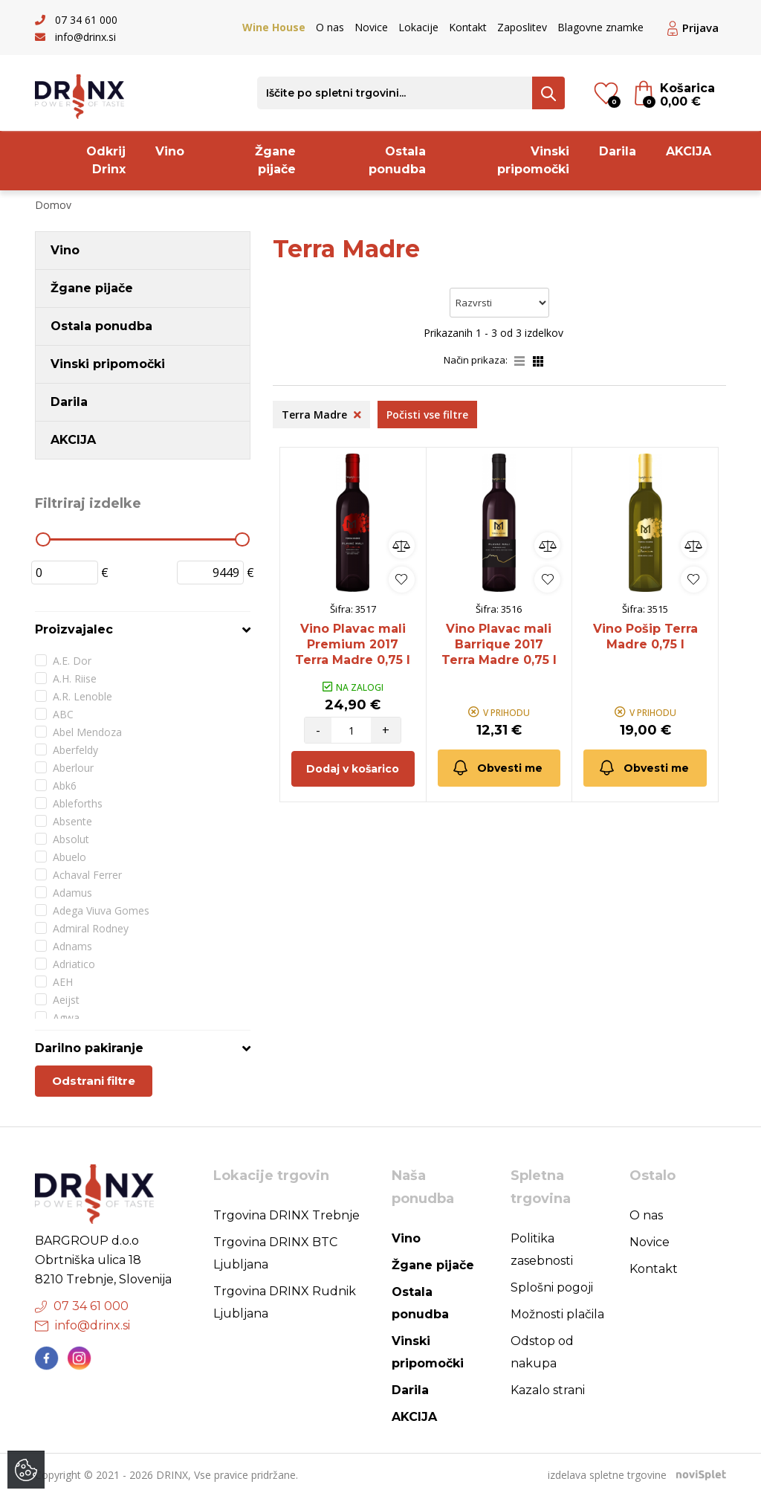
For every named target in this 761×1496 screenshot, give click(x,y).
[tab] (142, 629)
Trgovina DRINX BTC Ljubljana (275, 1253)
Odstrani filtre (93, 1081)
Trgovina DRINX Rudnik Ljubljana (284, 1302)
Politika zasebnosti (542, 1249)
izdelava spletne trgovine (607, 1475)
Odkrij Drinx (106, 160)
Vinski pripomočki (533, 160)
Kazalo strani (548, 1390)
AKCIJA (688, 151)
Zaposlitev (522, 27)
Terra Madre (321, 414)
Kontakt (468, 27)
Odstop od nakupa (542, 1352)
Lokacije (418, 27)
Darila (617, 151)
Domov (53, 205)
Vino (169, 151)
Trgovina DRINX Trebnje (286, 1215)
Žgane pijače (275, 160)
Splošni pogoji (552, 1287)
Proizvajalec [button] (74, 629)
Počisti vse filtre (427, 414)
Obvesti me (497, 767)
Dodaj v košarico (352, 769)
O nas (330, 27)
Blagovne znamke (600, 27)
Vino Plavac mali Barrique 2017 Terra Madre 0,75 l (499, 644)
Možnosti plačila (557, 1314)
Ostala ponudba (397, 160)
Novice (371, 27)
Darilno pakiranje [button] (89, 1048)
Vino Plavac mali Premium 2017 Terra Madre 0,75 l (352, 644)
